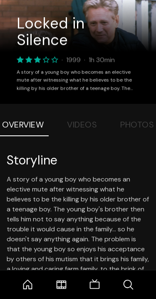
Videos (82, 124)
